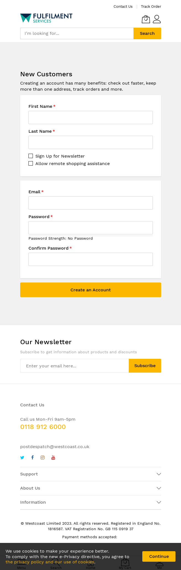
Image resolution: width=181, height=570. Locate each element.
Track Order (151, 6)
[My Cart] (146, 19)
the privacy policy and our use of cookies (50, 561)
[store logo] (46, 18)
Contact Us (123, 6)
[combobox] (76, 33)
